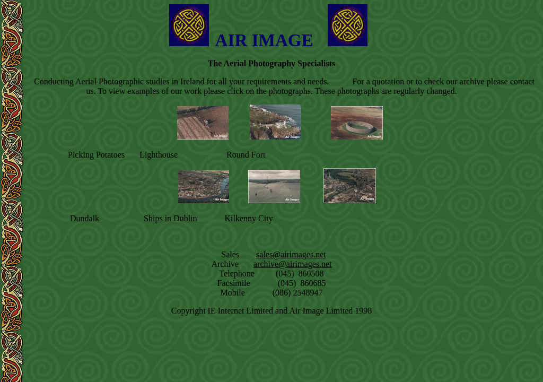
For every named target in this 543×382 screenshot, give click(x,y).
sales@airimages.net (291, 254)
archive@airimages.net (292, 263)
